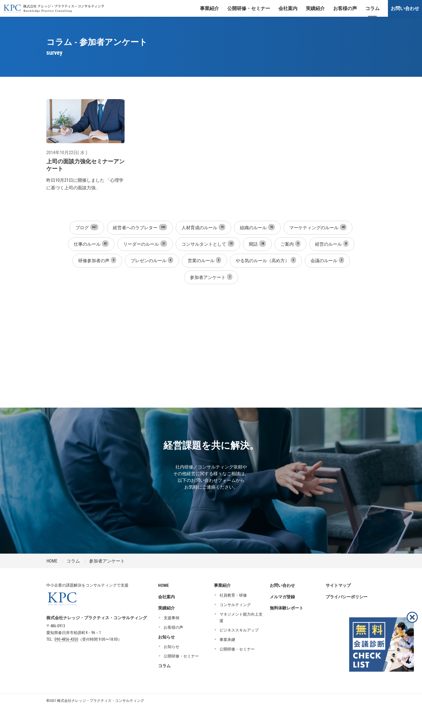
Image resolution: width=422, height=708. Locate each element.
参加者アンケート (211, 277)
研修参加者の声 (97, 260)
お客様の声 (345, 8)
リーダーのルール (145, 243)
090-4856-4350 (66, 639)
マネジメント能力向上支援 (241, 617)
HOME (51, 561)
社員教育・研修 (233, 595)
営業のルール (204, 260)
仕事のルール (91, 243)
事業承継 (227, 639)
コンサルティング (235, 604)
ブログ (86, 227)
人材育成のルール (203, 227)
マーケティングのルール (318, 227)
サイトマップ (338, 585)
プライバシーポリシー (347, 596)
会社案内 (287, 8)
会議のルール (327, 260)
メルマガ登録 (282, 596)
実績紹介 (315, 8)
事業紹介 (209, 8)
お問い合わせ (405, 8)
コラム (372, 8)
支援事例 (171, 618)
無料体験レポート (286, 608)
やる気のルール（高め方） (266, 260)
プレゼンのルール (152, 260)
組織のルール (257, 227)
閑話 (257, 243)
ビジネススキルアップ (239, 630)
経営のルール (332, 243)
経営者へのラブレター (140, 227)
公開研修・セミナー (248, 8)
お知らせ (166, 637)
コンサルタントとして (208, 243)
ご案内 (290, 243)
